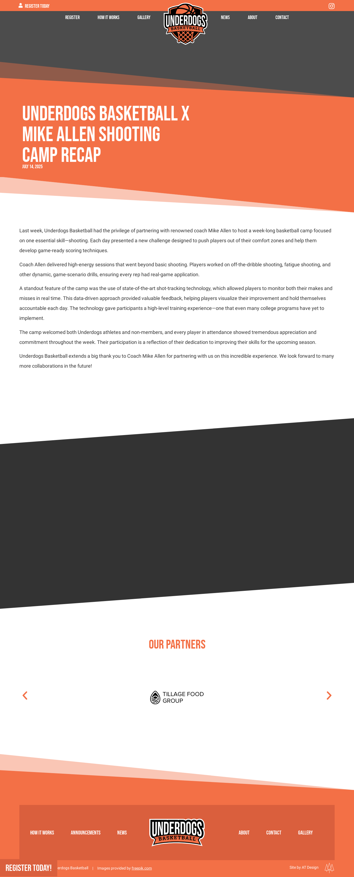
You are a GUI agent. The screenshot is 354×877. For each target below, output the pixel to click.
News (225, 17)
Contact (282, 17)
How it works (108, 17)
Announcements (85, 832)
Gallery (143, 17)
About (252, 17)
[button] (24, 695)
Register (72, 17)
